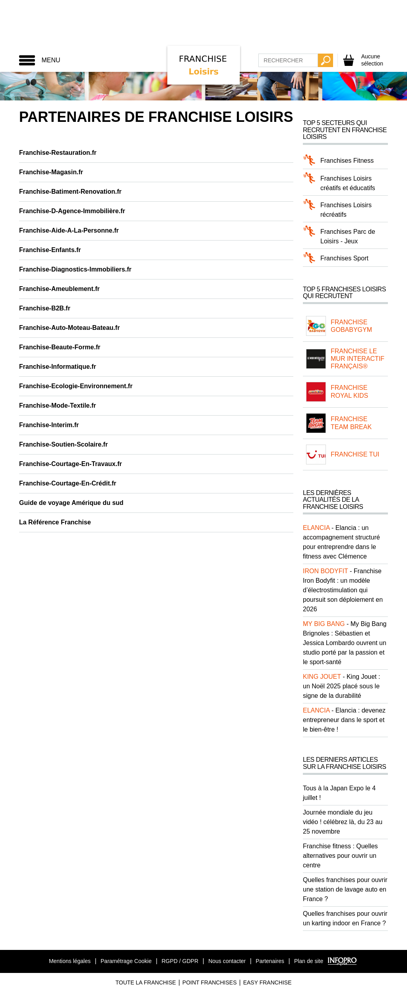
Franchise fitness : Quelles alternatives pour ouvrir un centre (340, 856)
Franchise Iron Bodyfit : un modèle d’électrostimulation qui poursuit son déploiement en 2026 (343, 590)
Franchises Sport (344, 258)
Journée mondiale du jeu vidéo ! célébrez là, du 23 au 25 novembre (342, 822)
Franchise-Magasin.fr (51, 172)
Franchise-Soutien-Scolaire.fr (63, 444)
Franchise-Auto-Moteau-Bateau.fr (69, 327)
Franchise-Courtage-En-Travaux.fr (70, 463)
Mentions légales (70, 961)
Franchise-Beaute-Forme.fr (60, 347)
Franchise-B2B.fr (44, 308)
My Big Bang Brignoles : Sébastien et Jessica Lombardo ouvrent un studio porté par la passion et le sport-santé (344, 642)
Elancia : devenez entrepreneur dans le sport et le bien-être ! (344, 720)
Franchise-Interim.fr (49, 425)
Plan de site (308, 961)
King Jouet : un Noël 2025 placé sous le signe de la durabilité (341, 686)
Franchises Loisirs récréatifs (346, 210)
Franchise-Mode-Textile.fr (57, 405)
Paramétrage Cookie (126, 961)
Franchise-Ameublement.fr (59, 288)
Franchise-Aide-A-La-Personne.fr (69, 230)
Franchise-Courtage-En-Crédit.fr (67, 483)
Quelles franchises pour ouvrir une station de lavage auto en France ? (345, 889)
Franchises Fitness (347, 160)
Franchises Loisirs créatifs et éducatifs (347, 183)
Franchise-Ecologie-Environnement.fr (75, 386)
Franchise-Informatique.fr (57, 366)
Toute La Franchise (145, 982)
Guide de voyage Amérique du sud (71, 502)
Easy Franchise (267, 982)
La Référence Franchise (55, 522)
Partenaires (270, 961)
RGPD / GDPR (179, 961)
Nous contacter (227, 961)
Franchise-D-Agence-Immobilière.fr (72, 211)
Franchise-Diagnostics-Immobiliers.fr (75, 269)
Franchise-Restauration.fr (58, 152)
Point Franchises (209, 982)
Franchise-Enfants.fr (50, 250)
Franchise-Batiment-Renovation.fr (70, 191)
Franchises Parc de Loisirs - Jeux (347, 236)
